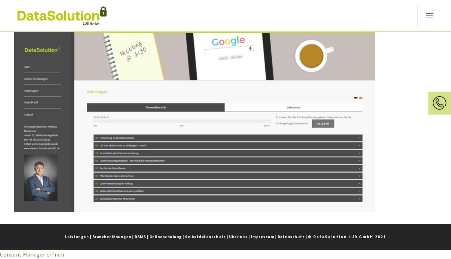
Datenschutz (291, 236)
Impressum (262, 236)
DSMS (140, 236)
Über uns (238, 236)
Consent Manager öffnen (32, 254)
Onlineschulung (165, 236)
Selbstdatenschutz (205, 236)
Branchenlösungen (111, 236)
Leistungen (77, 236)
